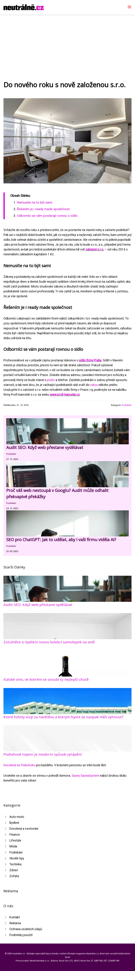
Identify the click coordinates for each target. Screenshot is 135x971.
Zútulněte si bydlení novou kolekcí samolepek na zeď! (49, 642)
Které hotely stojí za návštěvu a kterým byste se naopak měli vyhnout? (63, 716)
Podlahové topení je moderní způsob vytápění (42, 754)
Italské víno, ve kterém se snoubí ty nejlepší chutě (46, 679)
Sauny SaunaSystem (85, 775)
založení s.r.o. (95, 249)
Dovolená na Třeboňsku (19, 765)
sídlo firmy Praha (90, 360)
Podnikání (127, 405)
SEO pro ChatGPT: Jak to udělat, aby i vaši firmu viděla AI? (61, 539)
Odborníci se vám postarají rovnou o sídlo (47, 216)
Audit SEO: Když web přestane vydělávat (44, 447)
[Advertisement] (67, 40)
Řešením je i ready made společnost (43, 209)
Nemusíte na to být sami (34, 202)
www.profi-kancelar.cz (65, 394)
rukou (94, 385)
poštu (51, 380)
